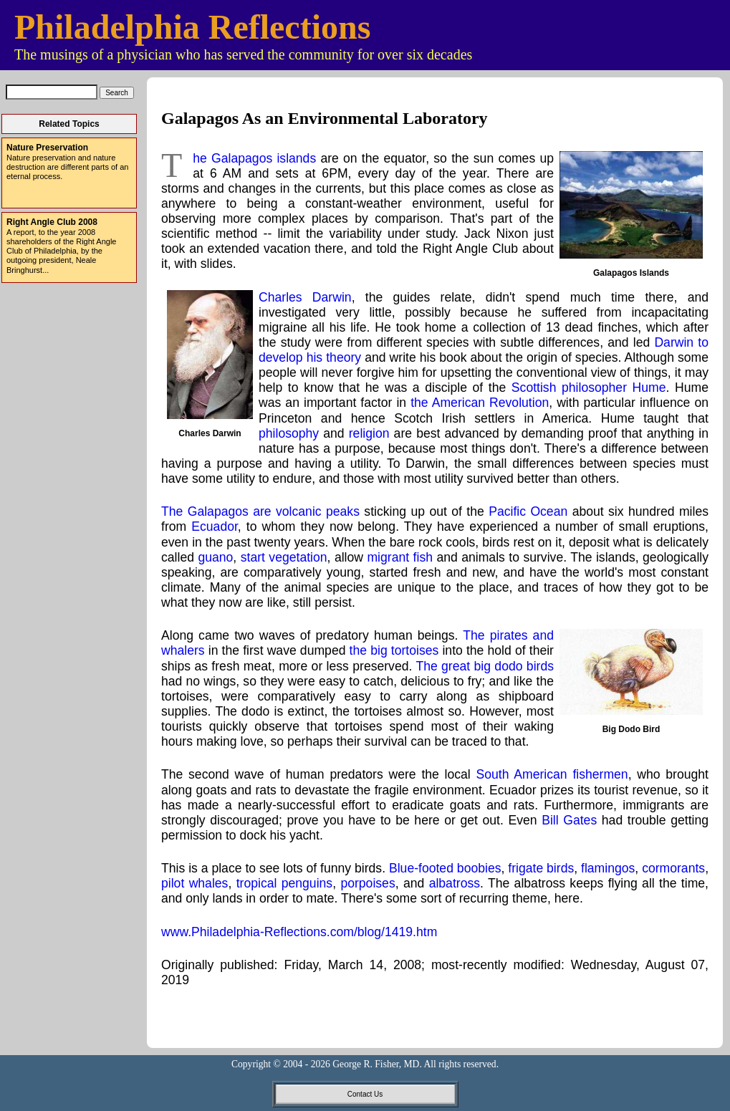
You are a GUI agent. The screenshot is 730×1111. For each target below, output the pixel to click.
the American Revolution (479, 402)
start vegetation (284, 557)
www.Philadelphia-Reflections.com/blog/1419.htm (299, 932)
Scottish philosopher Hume (589, 387)
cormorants (673, 868)
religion (369, 433)
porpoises (367, 883)
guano (215, 557)
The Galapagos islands (254, 158)
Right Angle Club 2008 (51, 222)
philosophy (289, 433)
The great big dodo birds (485, 666)
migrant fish (400, 557)
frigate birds (541, 868)
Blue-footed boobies (445, 868)
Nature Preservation (47, 148)
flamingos (608, 868)
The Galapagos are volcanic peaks (260, 511)
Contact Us (365, 1094)
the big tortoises (394, 650)
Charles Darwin (305, 297)
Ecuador (214, 526)
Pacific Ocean (528, 511)
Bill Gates (569, 820)
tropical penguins (284, 883)
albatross (454, 883)
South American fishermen (552, 774)
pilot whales (194, 883)
